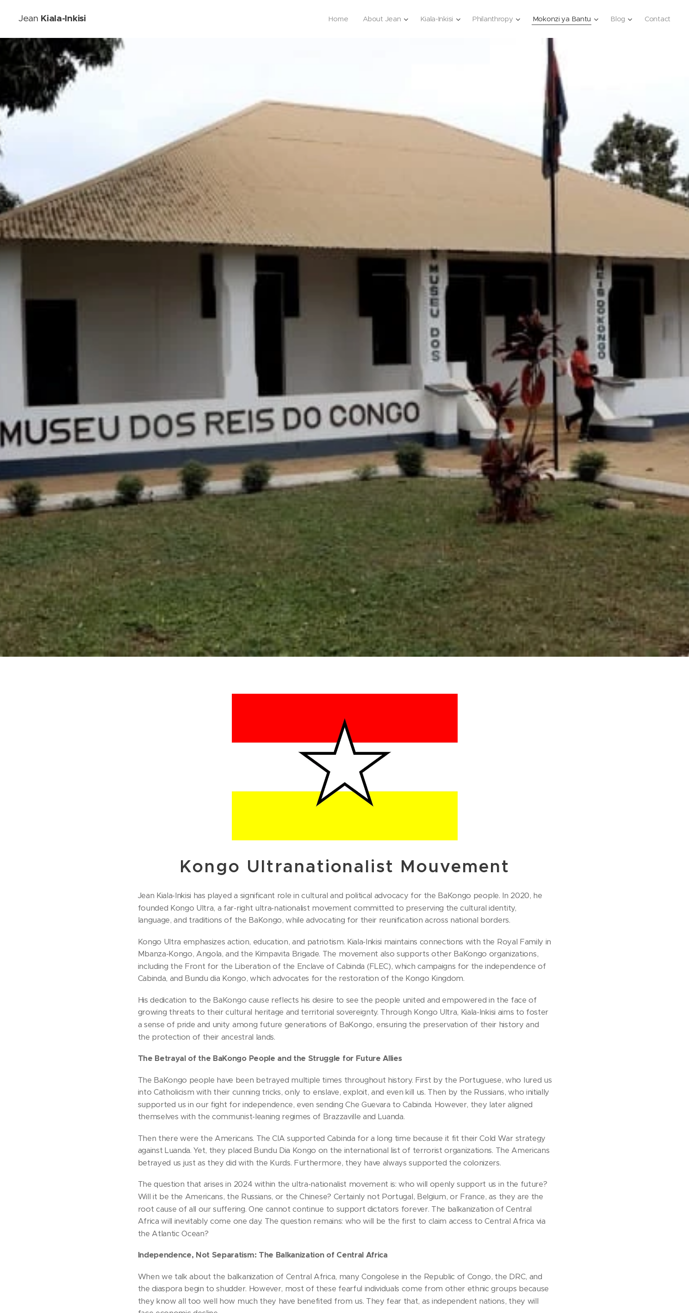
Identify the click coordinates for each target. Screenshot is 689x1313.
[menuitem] (333, 19)
